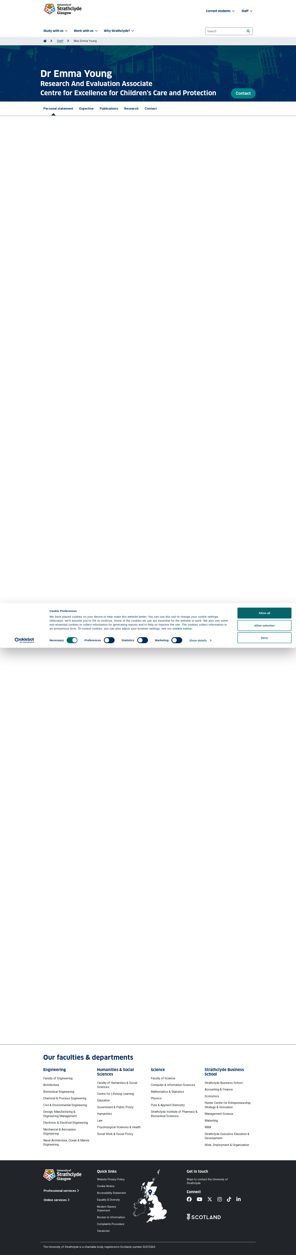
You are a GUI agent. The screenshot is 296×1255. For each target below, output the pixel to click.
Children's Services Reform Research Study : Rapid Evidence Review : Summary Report (111, 479)
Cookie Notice (105, 1186)
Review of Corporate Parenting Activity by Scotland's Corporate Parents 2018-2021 (108, 876)
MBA (208, 1127)
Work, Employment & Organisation (227, 1145)
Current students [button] (220, 11)
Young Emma (155, 374)
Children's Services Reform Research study (80, 802)
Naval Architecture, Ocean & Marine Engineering (66, 1142)
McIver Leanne (112, 411)
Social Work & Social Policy (115, 1134)
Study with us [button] (55, 31)
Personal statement (58, 108)
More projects (67, 950)
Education (103, 1100)
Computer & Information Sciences (173, 1085)
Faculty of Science (163, 1078)
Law (100, 1120)
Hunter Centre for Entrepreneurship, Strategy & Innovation (228, 1105)
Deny (264, 1245)
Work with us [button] (86, 31)
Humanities (104, 1114)
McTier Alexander (84, 374)
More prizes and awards (70, 309)
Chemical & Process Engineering (64, 1098)
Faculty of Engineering (57, 1078)
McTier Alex (80, 407)
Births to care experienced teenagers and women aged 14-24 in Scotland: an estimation (111, 845)
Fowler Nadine (68, 411)
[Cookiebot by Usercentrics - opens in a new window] (24, 1247)
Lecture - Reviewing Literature (71, 610)
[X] (212, 1199)
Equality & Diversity (108, 1199)
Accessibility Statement (111, 1193)
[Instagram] (222, 1199)
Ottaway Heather (70, 379)
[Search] (248, 31)
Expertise (86, 108)
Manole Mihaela (99, 407)
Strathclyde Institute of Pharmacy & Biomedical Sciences (174, 1114)
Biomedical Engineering (58, 1092)
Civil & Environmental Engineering (65, 1105)
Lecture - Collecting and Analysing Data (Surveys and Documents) (96, 594)
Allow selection (264, 1232)
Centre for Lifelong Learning (115, 1094)
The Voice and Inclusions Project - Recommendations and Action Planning (101, 749)
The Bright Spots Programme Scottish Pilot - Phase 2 (87, 728)
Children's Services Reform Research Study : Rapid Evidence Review (97, 502)
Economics (212, 1096)
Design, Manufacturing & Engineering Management (60, 1114)
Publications (109, 108)
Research (131, 108)
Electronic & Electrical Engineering (65, 1122)
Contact (243, 93)
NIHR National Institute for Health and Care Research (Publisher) (95, 627)
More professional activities (80, 706)
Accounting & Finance (219, 1089)
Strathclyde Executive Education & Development (227, 1136)
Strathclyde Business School (224, 1083)
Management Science (219, 1114)
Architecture (51, 1085)
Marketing (211, 1120)
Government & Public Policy (115, 1107)
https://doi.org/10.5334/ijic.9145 (70, 390)
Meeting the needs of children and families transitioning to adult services (101, 665)
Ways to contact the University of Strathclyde (207, 1181)
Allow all (264, 1220)
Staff (60, 41)
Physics (156, 1098)
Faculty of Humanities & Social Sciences (117, 1085)
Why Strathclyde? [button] (119, 31)
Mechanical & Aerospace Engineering (59, 1131)
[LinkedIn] (241, 1199)
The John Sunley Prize (59, 285)
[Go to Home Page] (45, 41)
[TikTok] (231, 1199)
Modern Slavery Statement (106, 1208)
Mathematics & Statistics (167, 1092)
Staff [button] (247, 11)
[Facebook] (192, 1199)
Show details (198, 1247)
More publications (70, 532)
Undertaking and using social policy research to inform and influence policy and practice (112, 682)
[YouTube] (202, 1199)
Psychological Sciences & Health (119, 1127)
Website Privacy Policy (111, 1179)
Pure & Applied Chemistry (168, 1105)
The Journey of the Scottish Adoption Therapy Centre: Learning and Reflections (106, 911)
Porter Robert (143, 407)
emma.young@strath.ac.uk (75, 1019)
